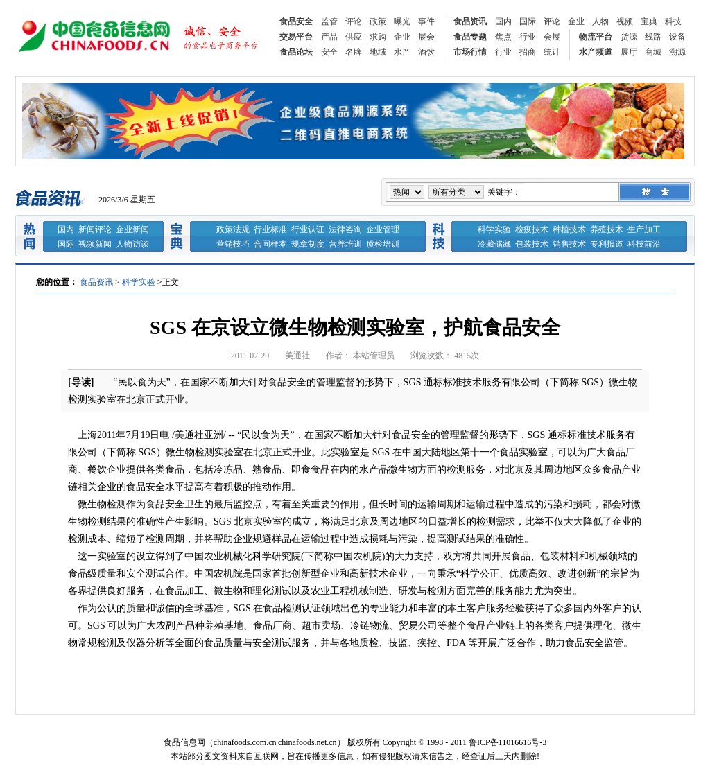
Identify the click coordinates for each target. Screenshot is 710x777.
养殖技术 (606, 229)
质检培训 (382, 244)
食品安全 (296, 21)
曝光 (402, 21)
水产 (402, 52)
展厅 (629, 52)
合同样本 (270, 244)
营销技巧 (233, 244)
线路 (653, 37)
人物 (600, 21)
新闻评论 (95, 229)
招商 (527, 52)
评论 (353, 21)
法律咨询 (345, 229)
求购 (378, 37)
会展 (552, 37)
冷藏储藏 (494, 244)
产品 (329, 37)
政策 (378, 21)
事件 (426, 21)
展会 (426, 37)
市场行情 (470, 52)
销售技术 (569, 244)
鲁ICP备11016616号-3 (507, 742)
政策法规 (233, 229)
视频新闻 (95, 244)
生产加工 (644, 229)
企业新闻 (132, 229)
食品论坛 (296, 52)
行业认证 (307, 229)
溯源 (677, 52)
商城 (653, 52)
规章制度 (307, 244)
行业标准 (270, 229)
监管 (329, 21)
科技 (673, 21)
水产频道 (595, 52)
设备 (677, 37)
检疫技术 (531, 229)
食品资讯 (470, 21)
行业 (527, 37)
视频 (624, 21)
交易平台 (296, 37)
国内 (503, 21)
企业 (576, 21)
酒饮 (426, 52)
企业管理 (382, 229)
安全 (329, 52)
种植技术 (569, 229)
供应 (353, 37)
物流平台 (595, 37)
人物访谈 (132, 244)
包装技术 (531, 244)
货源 (629, 37)
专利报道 (606, 244)
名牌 (353, 52)
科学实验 (494, 229)
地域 (378, 52)
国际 (527, 21)
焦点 (503, 37)
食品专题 (470, 37)
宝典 (649, 21)
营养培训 (345, 244)
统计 (552, 52)
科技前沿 (644, 244)
